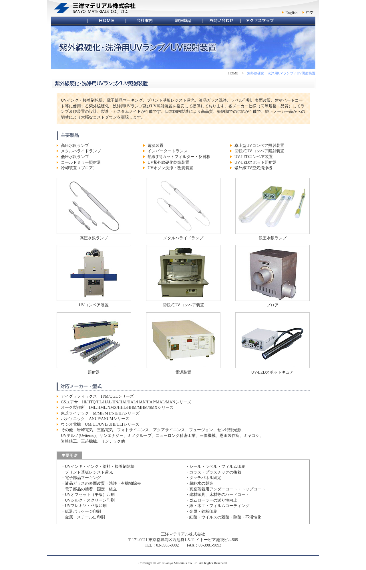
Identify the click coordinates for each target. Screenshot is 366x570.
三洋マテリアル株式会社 (95, 8)
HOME (233, 73)
